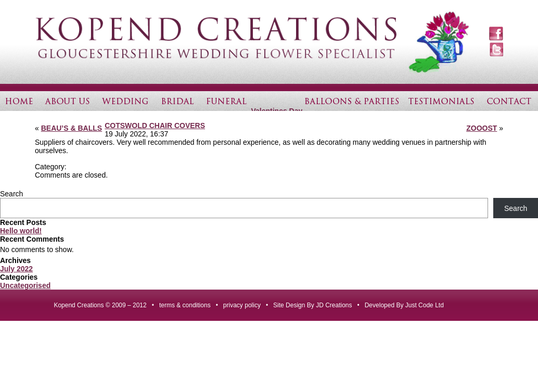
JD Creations (334, 305)
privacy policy (242, 305)
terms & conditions (185, 305)
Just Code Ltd (424, 305)
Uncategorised (25, 285)
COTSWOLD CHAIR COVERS (155, 125)
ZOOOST (481, 128)
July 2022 (16, 269)
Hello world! (21, 231)
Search (11, 194)
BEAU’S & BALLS (71, 128)
